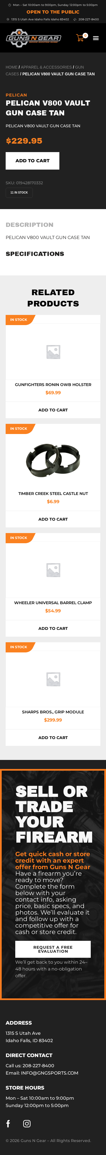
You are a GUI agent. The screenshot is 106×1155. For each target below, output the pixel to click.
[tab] (29, 224)
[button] (95, 37)
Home (12, 67)
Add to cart (32, 160)
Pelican (16, 95)
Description (29, 225)
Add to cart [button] (53, 410)
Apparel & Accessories (46, 67)
